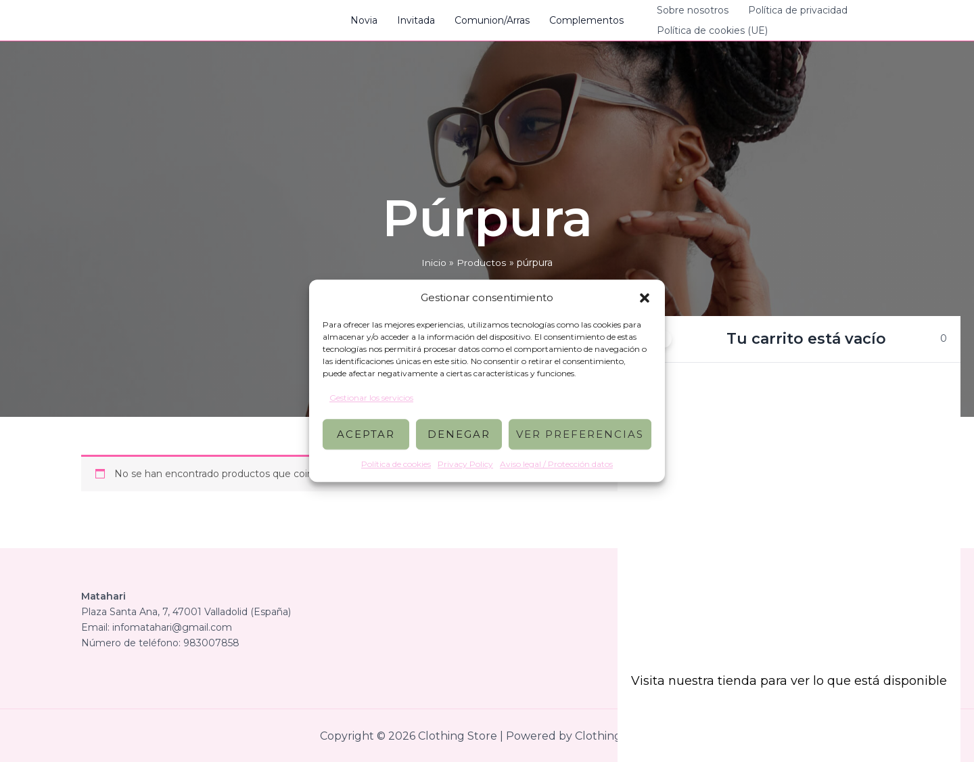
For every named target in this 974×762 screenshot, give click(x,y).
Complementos (586, 20)
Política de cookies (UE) (710, 30)
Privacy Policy (465, 465)
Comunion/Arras (492, 20)
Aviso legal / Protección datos (556, 465)
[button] (644, 298)
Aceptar (366, 434)
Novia (365, 20)
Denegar (458, 434)
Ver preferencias (580, 434)
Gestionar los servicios (371, 398)
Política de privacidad (795, 10)
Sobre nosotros (691, 10)
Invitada (417, 20)
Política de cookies (396, 465)
